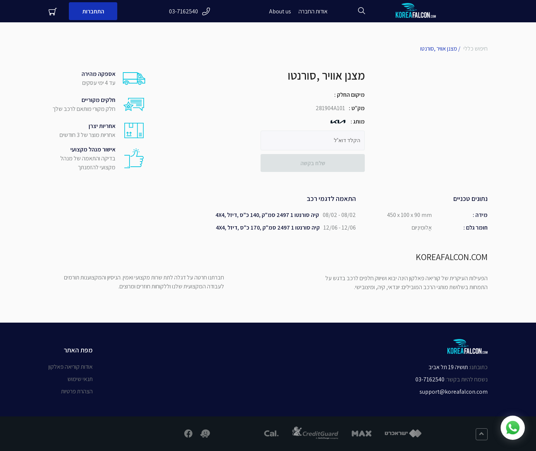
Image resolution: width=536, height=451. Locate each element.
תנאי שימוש (80, 379)
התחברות (93, 11)
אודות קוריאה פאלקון (70, 367)
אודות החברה (313, 11)
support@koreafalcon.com (453, 392)
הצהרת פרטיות (77, 391)
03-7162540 (189, 11)
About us (280, 11)
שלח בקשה (312, 163)
